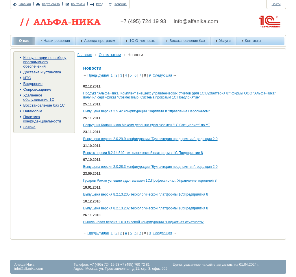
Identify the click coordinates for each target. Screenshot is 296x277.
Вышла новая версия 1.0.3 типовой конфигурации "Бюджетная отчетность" (143, 222)
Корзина (120, 4)
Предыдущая (98, 75)
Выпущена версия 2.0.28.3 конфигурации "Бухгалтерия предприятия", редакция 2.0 (150, 167)
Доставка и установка (42, 72)
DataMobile (32, 111)
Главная (25, 4)
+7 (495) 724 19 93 (143, 21)
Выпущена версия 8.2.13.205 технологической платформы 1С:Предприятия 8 (145, 194)
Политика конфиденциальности (42, 119)
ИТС (27, 78)
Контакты (78, 4)
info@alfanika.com (196, 21)
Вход (99, 4)
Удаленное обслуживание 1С (38, 97)
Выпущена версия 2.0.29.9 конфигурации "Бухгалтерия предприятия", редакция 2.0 (150, 139)
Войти (276, 4)
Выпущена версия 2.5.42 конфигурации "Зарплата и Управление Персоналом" (146, 111)
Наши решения (57, 40)
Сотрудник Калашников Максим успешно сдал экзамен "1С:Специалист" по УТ (146, 125)
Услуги (225, 40)
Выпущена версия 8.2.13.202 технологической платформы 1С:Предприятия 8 (145, 208)
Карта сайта (51, 4)
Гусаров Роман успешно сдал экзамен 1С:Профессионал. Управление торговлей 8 (150, 181)
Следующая (162, 75)
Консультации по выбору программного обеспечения (44, 61)
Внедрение (33, 83)
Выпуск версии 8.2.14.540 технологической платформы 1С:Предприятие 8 (143, 153)
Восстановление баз (187, 40)
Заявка (29, 127)
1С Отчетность (142, 40)
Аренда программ (99, 40)
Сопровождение (37, 89)
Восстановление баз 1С (44, 105)
